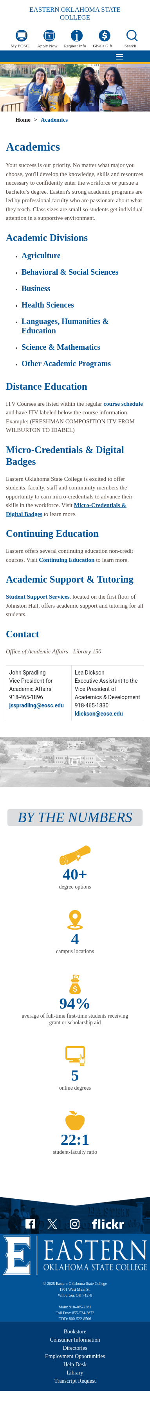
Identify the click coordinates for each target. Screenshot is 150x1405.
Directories (75, 1348)
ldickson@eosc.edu (99, 714)
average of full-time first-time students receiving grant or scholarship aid (75, 1019)
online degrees (75, 1088)
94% (75, 1003)
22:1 (75, 1139)
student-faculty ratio (75, 1152)
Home (22, 120)
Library (75, 1373)
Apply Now (47, 45)
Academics (54, 120)
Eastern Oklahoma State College (75, 13)
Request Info (75, 45)
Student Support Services (38, 597)
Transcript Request (75, 1381)
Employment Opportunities (75, 1356)
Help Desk (75, 1364)
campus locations (75, 951)
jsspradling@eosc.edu (36, 705)
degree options (75, 887)
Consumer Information (75, 1340)
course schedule (123, 404)
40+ (75, 874)
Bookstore (75, 1332)
